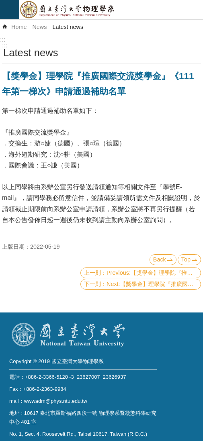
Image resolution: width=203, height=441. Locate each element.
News (39, 27)
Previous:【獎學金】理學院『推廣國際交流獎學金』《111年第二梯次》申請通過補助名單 (154, 273)
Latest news (67, 27)
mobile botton (9, 9)
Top (186, 259)
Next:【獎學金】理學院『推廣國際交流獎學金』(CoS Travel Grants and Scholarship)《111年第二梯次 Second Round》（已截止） (154, 284)
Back (159, 259)
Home (19, 27)
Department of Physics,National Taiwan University (111, 9)
